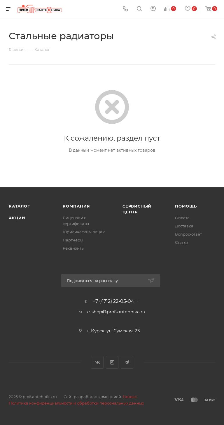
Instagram (112, 362)
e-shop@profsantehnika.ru (116, 312)
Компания (76, 206)
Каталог (19, 206)
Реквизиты (73, 248)
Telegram (127, 362)
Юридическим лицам (84, 231)
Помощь (186, 206)
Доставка (184, 226)
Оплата (182, 217)
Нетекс (130, 396)
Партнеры (73, 240)
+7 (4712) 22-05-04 (113, 301)
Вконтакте (97, 362)
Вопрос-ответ (188, 234)
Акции (17, 217)
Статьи (181, 242)
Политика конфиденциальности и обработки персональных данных (76, 403)
